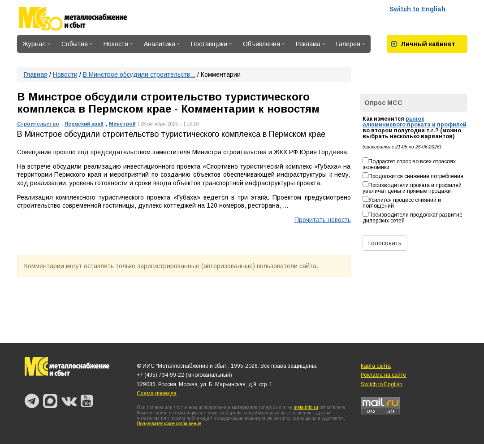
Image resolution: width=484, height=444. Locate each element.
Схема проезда (157, 393)
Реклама (310, 44)
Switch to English (417, 9)
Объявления (264, 44)
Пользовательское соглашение (169, 423)
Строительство (38, 123)
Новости (118, 44)
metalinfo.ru (306, 407)
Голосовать (385, 243)
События (77, 44)
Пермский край (84, 123)
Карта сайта (376, 366)
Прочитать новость (322, 219)
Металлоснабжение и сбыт (85, 18)
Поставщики (211, 44)
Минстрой (122, 123)
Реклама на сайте (383, 375)
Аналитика (162, 44)
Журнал (36, 44)
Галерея (350, 44)
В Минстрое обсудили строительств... (139, 74)
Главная (36, 74)
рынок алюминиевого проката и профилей (415, 122)
